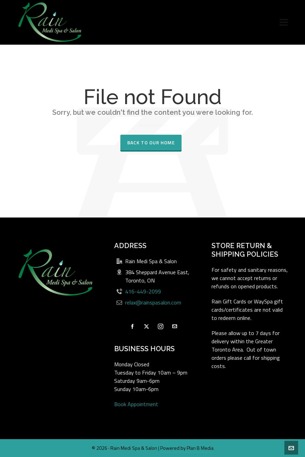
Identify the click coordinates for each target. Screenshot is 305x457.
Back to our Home (151, 142)
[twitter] (146, 326)
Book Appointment (136, 404)
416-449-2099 (143, 291)
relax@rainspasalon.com (153, 302)
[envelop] (174, 326)
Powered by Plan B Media (187, 448)
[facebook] (132, 326)
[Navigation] (284, 22)
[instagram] (160, 326)
